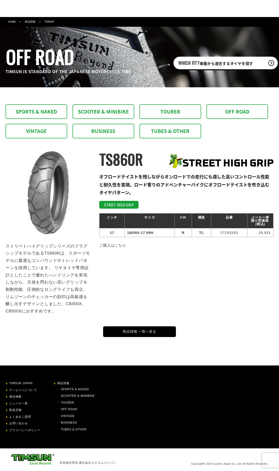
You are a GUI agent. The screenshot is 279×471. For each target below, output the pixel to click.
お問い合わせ (197, 8)
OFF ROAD (237, 111)
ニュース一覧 (18, 403)
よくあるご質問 (20, 416)
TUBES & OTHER (170, 130)
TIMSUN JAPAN (21, 383)
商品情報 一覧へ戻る (139, 331)
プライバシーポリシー (24, 430)
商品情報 (114, 8)
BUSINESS (103, 130)
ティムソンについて (88, 8)
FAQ (180, 8)
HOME (12, 21)
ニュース (149, 8)
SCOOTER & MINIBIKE (103, 111)
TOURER (170, 111)
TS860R (49, 21)
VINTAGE (36, 130)
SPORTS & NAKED (36, 111)
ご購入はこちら (112, 245)
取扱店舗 (166, 8)
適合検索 (131, 8)
